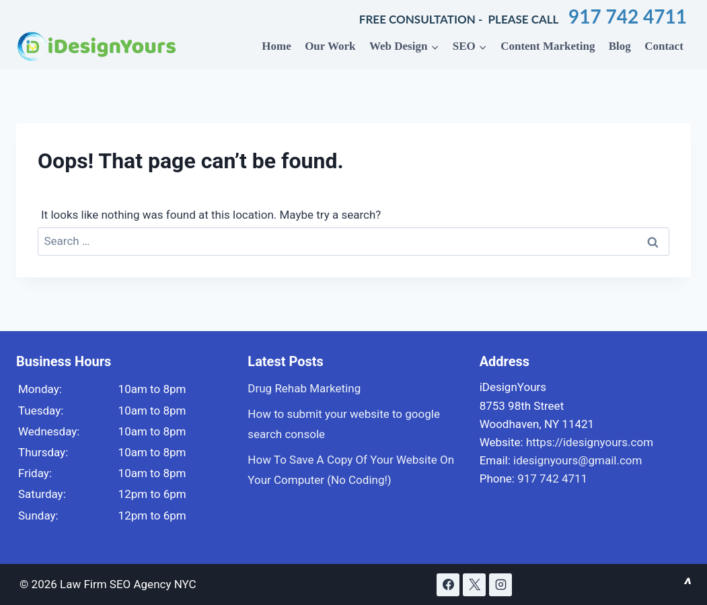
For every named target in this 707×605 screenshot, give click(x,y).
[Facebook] (448, 584)
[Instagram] (500, 584)
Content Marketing (547, 46)
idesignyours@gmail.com (577, 460)
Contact (663, 46)
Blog (620, 46)
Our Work (330, 46)
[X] (474, 584)
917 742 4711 (625, 16)
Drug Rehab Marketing (304, 388)
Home (276, 46)
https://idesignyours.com (589, 442)
